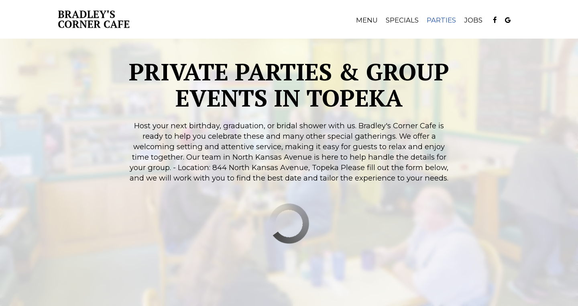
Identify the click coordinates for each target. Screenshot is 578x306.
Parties (441, 20)
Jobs (473, 20)
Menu (367, 20)
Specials (402, 20)
